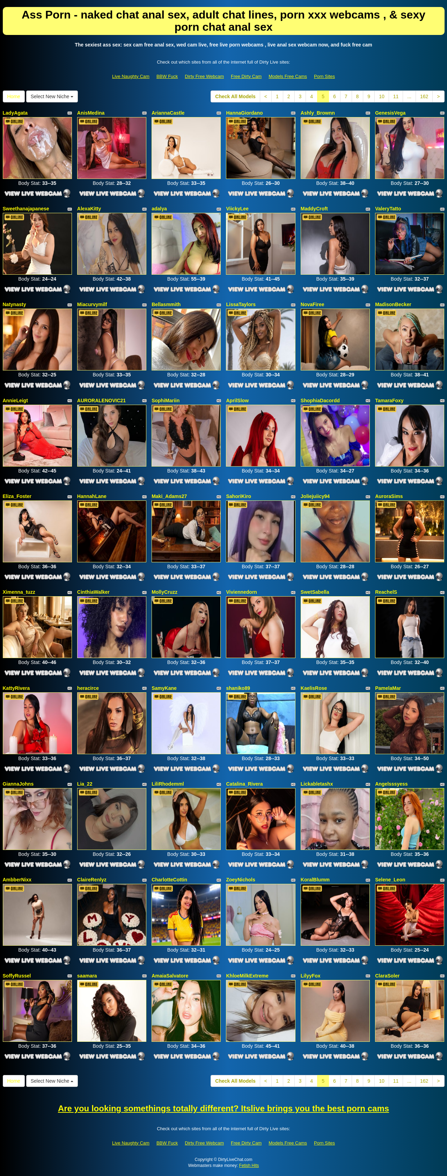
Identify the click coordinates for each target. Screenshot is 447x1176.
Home (13, 96)
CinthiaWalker (93, 592)
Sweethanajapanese (26, 208)
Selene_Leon (390, 879)
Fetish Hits (249, 1165)
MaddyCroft (314, 208)
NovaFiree (312, 304)
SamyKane (164, 688)
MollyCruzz (164, 592)
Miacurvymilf (92, 304)
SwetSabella (315, 592)
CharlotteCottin (169, 879)
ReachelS (386, 592)
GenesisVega (390, 113)
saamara (87, 976)
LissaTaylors (241, 304)
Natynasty (14, 304)
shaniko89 (238, 688)
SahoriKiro (238, 496)
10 (381, 96)
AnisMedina (91, 113)
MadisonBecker (393, 304)
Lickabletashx (317, 784)
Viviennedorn (241, 592)
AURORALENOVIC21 (101, 400)
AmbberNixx (17, 879)
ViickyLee (237, 208)
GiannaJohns (18, 784)
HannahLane (92, 496)
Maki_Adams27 (169, 496)
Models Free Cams (288, 76)
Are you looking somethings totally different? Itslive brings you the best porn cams (223, 1108)
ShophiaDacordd (320, 400)
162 (424, 96)
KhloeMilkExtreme (247, 976)
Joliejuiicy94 (315, 496)
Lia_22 (85, 784)
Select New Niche (52, 96)
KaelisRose (314, 688)
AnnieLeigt (15, 400)
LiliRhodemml (168, 784)
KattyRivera (16, 688)
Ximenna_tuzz (19, 592)
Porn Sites (324, 76)
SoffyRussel (17, 976)
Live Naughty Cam (130, 76)
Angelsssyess (391, 784)
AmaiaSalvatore (170, 976)
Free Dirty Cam (246, 76)
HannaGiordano (244, 113)
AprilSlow (237, 400)
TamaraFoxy (389, 400)
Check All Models (235, 96)
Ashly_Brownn (318, 113)
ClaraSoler (387, 976)
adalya (159, 208)
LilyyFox (311, 976)
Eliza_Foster (17, 496)
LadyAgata (15, 113)
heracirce (88, 688)
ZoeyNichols (240, 879)
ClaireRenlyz (92, 879)
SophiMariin (165, 400)
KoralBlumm (315, 879)
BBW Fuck (167, 76)
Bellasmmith (166, 304)
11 (396, 96)
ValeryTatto (388, 208)
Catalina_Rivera (244, 784)
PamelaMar (388, 688)
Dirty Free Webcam (204, 76)
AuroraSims (389, 496)
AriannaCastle (168, 113)
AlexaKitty (89, 208)
